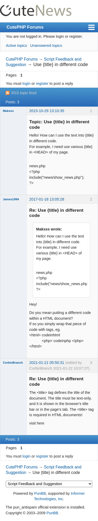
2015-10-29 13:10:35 (46, 111)
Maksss (8, 110)
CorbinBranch (13, 362)
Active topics (16, 45)
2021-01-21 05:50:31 (46, 363)
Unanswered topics (46, 45)
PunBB (40, 493)
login (26, 83)
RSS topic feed (23, 93)
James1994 (11, 199)
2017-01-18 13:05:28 (46, 199)
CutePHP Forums (25, 27)
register (42, 83)
